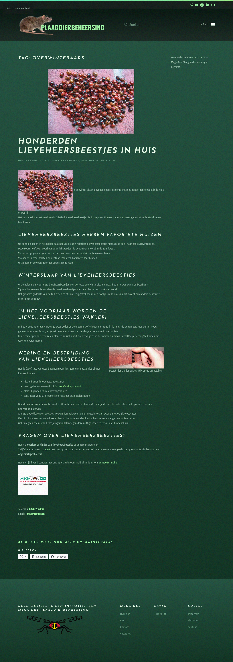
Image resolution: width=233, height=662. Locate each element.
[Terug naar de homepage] (61, 24)
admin (52, 161)
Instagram (193, 614)
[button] (207, 24)
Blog (122, 620)
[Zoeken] (158, 24)
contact (46, 449)
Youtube (192, 627)
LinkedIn (193, 620)
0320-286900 (36, 509)
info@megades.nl (35, 514)
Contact (124, 627)
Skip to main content (18, 8)
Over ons (125, 614)
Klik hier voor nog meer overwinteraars (65, 542)
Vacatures (125, 633)
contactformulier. (108, 462)
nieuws (111, 161)
